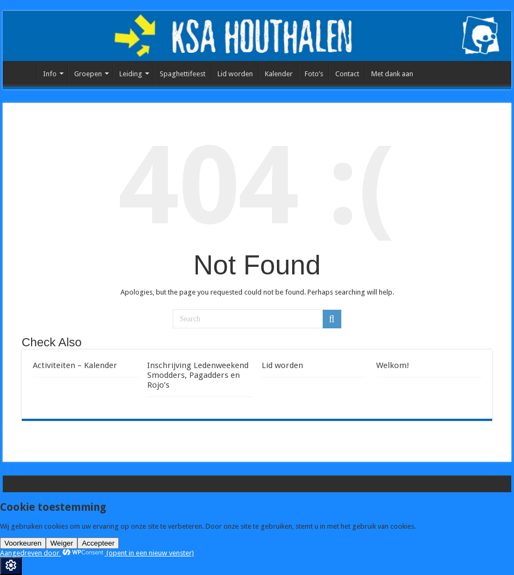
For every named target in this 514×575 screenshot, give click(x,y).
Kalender (279, 74)
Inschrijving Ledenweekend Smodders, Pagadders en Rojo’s (198, 375)
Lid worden (235, 74)
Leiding (130, 74)
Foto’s (314, 74)
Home (22, 72)
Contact (347, 74)
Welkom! (392, 365)
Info (50, 74)
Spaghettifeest (182, 74)
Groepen (88, 74)
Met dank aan (392, 74)
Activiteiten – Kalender (75, 365)
